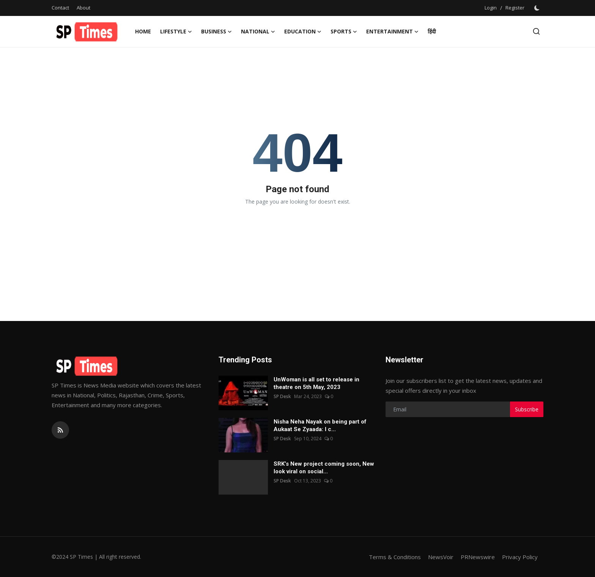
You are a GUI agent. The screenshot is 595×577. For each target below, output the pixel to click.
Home (143, 31)
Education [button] (302, 32)
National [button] (258, 32)
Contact (60, 7)
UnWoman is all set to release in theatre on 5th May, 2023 (316, 383)
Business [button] (216, 32)
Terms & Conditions (395, 557)
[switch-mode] (537, 8)
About (83, 7)
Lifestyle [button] (176, 32)
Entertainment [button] (392, 32)
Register (514, 7)
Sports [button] (344, 32)
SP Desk (282, 396)
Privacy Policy (520, 557)
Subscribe (526, 409)
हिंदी (432, 31)
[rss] (60, 430)
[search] (536, 31)
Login (491, 7)
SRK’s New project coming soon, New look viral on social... (324, 467)
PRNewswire (478, 557)
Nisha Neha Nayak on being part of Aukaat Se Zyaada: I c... (320, 425)
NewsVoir (440, 557)
